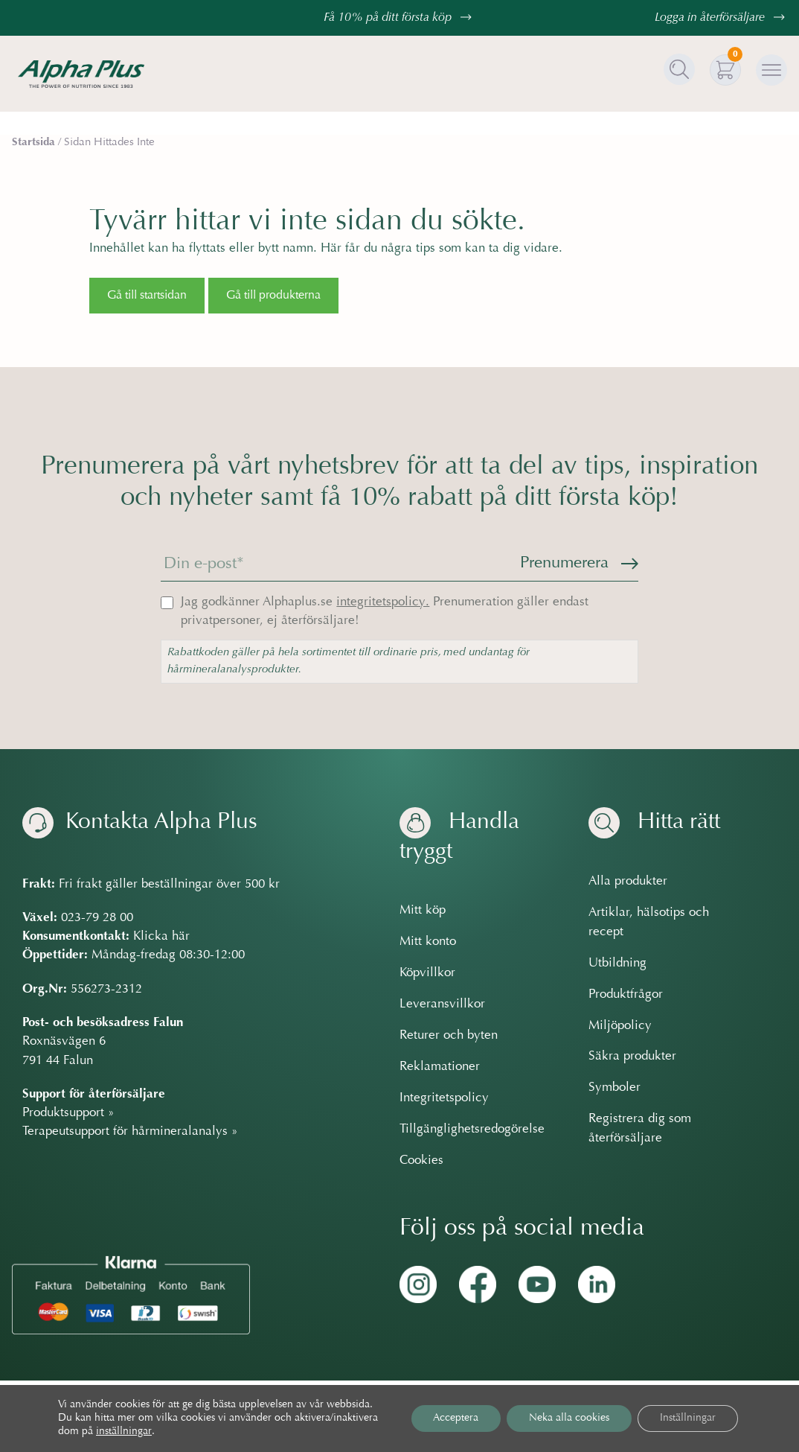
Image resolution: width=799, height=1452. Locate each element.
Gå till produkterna (273, 296)
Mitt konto (428, 942)
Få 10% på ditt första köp (399, 18)
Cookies (421, 1161)
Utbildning (617, 963)
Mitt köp (423, 911)
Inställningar (688, 1418)
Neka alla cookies (569, 1418)
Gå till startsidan (147, 296)
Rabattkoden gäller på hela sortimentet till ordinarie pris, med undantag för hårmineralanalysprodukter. (348, 661)
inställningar (124, 1432)
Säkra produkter (632, 1057)
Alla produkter (627, 882)
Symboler (614, 1088)
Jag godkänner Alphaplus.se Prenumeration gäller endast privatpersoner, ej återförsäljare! (384, 611)
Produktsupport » (68, 1113)
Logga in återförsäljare (722, 18)
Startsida (33, 142)
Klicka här (161, 937)
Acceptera (455, 1418)
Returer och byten (449, 1036)
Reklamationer (440, 1067)
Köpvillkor (427, 973)
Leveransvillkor (442, 1004)
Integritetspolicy (444, 1098)
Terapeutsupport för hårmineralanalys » (130, 1132)
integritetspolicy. (382, 602)
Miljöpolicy (620, 1026)
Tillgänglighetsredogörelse (472, 1130)
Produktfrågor (625, 995)
